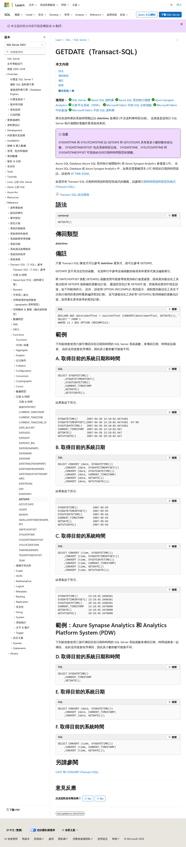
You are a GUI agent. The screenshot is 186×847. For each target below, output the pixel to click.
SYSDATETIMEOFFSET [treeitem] (31, 539)
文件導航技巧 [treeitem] (15, 63)
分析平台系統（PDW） (87, 105)
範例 (61, 85)
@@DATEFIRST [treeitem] (27, 407)
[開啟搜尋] (171, 5)
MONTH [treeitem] (23, 514)
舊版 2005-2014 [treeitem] (16, 69)
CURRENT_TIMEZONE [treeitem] (31, 417)
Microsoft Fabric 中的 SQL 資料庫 (93, 110)
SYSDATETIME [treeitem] (27, 534)
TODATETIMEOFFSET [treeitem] (30, 555)
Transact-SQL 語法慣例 (74, 194)
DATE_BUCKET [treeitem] (27, 427)
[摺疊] (44, 37)
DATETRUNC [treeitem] (26, 483)
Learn (59, 39)
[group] (118, 319)
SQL (68, 39)
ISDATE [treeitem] (23, 509)
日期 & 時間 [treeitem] (26, 401)
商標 (114, 838)
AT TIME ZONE (80, 173)
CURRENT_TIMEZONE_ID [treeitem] (32, 422)
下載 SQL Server (170, 14)
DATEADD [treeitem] (24, 432)
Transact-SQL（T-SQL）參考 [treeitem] (29, 269)
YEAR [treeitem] (22, 560)
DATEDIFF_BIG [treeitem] (27, 443)
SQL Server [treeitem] (13, 58)
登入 (179, 4)
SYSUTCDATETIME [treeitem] (29, 545)
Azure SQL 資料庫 (102, 100)
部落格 (38, 838)
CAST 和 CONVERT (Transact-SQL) (77, 772)
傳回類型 (63, 75)
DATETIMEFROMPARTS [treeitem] (31, 469)
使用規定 (103, 838)
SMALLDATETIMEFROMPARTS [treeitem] (33, 522)
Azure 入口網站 (146, 14)
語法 (61, 71)
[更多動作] (177, 40)
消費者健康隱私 (81, 838)
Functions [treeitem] (21, 339)
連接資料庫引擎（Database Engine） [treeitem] (25, 92)
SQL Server (80, 39)
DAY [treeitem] (21, 489)
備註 (61, 80)
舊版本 (26, 838)
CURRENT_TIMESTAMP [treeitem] (31, 412)
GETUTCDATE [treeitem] (26, 504)
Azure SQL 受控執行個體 (134, 100)
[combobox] (24, 45)
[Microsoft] (6, 5)
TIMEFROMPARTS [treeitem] (29, 550)
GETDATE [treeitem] (24, 499)
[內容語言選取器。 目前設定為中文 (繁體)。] (14, 830)
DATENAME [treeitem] (25, 453)
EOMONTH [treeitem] (25, 494)
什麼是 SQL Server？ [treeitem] (22, 79)
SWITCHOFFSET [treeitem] (28, 529)
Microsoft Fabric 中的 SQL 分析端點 (129, 105)
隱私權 (62, 838)
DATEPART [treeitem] (24, 458)
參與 (51, 838)
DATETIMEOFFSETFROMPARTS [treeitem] (33, 476)
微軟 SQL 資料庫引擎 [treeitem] (22, 84)
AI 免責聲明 (11, 838)
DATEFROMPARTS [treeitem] (29, 448)
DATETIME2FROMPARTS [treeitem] (32, 463)
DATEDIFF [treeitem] (24, 438)
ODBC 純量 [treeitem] (22, 345)
